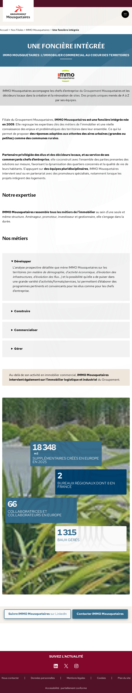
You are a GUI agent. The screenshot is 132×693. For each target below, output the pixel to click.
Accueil (4, 30)
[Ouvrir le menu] (125, 14)
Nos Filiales (17, 30)
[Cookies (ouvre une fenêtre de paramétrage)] (101, 678)
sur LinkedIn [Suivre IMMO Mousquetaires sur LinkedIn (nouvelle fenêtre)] (37, 614)
